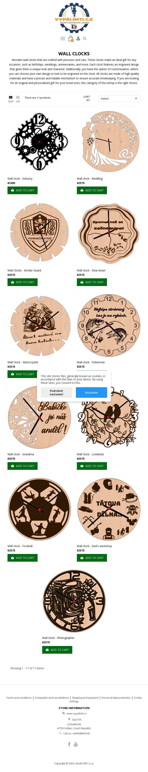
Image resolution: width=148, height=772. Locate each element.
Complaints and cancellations (52, 697)
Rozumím (91, 392)
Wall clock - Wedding (90, 178)
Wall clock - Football (20, 546)
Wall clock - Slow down (91, 270)
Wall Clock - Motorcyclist (23, 362)
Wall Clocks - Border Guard (24, 270)
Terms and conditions (19, 697)
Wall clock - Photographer (58, 638)
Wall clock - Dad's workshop (94, 546)
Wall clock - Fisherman (91, 362)
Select (119, 98)
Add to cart (22, 190)
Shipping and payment (85, 697)
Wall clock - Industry (20, 178)
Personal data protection (116, 697)
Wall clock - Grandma (21, 454)
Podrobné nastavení (56, 392)
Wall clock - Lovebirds (90, 454)
